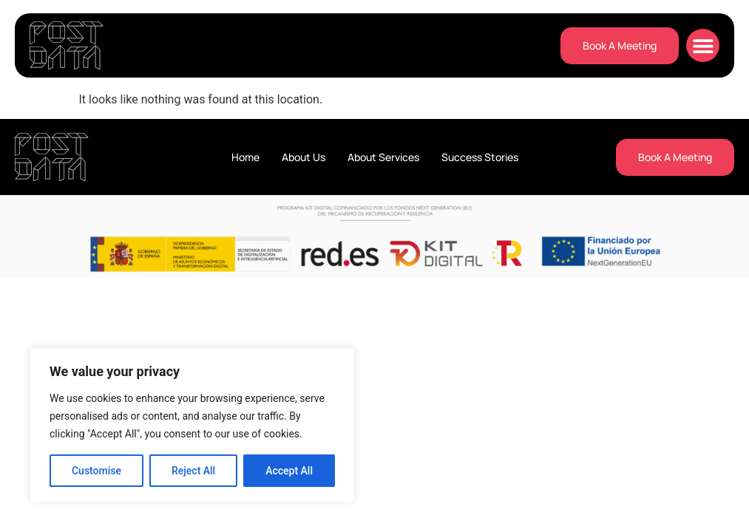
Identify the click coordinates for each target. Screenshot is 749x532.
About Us (303, 157)
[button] (702, 45)
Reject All (193, 471)
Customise (96, 471)
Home (245, 157)
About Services (383, 157)
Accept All (289, 471)
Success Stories (479, 157)
